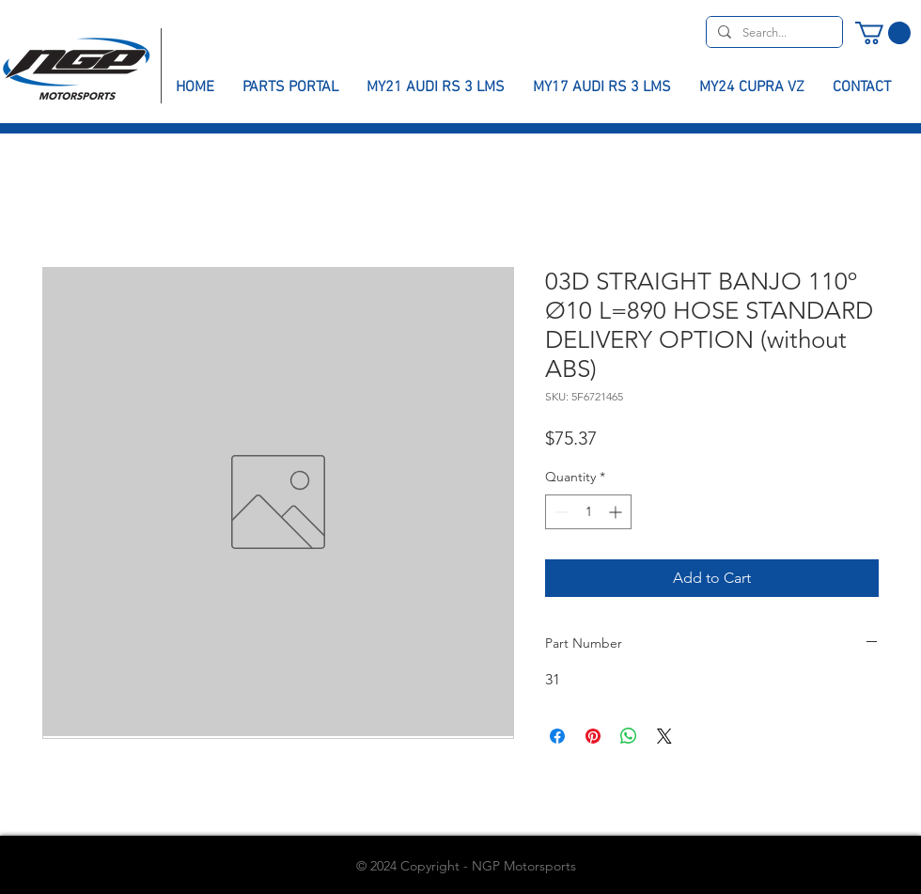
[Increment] (617, 511)
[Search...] (772, 33)
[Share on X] (664, 736)
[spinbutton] (588, 511)
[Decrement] (559, 511)
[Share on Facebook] (557, 736)
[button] (883, 33)
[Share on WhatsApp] (628, 736)
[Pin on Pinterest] (593, 736)
